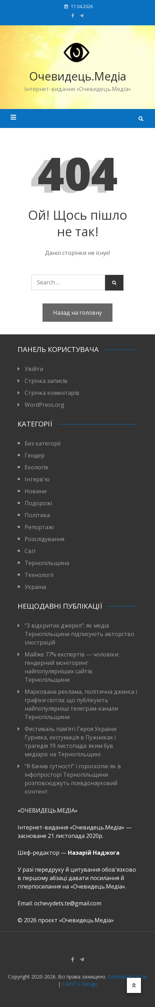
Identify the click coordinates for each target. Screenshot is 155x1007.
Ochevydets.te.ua (127, 976)
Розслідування (44, 539)
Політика (37, 515)
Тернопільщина (47, 563)
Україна (35, 587)
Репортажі (39, 527)
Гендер (35, 455)
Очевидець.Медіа (77, 76)
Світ (30, 551)
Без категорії (42, 443)
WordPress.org (44, 405)
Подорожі (38, 503)
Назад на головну (77, 312)
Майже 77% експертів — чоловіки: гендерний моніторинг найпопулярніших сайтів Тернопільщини (72, 667)
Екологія (36, 467)
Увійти (34, 369)
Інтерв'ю (37, 479)
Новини (35, 491)
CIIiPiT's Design (79, 984)
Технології (39, 575)
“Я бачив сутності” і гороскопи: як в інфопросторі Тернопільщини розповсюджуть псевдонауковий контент (73, 778)
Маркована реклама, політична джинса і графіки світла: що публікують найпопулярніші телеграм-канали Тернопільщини (81, 704)
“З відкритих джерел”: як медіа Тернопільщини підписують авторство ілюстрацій (79, 634)
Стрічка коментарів (52, 393)
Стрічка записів (46, 381)
